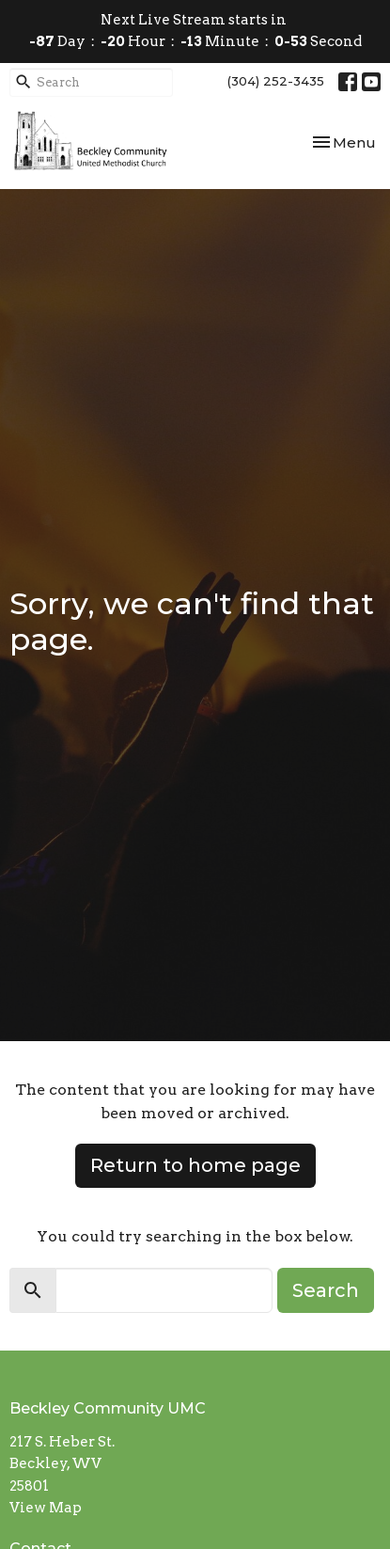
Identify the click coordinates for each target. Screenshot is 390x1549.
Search (325, 1290)
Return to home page (195, 1165)
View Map (45, 1507)
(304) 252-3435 (275, 80)
